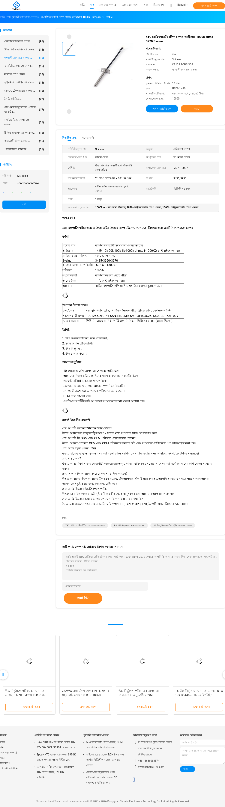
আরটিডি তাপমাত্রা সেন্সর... (24, 66)
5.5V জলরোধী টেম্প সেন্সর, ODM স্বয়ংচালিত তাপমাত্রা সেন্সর (104, 745)
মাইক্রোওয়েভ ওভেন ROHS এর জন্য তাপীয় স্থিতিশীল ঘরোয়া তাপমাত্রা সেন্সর (105, 760)
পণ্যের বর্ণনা (88, 137)
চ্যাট (24, 204)
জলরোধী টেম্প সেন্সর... (24, 141)
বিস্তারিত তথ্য (69, 137)
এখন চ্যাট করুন (209, 5)
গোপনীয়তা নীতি (9, 768)
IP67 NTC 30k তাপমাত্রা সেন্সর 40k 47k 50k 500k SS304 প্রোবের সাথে (56, 745)
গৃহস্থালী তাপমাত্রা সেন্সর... (24, 58)
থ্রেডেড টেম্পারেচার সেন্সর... (24, 91)
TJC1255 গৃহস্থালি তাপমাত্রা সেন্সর (129, 525)
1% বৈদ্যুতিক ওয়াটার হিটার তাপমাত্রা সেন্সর (173, 525)
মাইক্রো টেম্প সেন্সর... (24, 74)
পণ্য (2, 747)
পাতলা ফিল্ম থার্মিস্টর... (24, 149)
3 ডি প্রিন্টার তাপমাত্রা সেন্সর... (24, 50)
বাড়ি (2, 742)
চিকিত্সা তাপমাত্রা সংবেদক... (24, 133)
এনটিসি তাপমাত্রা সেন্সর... (24, 41)
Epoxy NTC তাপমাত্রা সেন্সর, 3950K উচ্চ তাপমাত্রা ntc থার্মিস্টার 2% (56, 757)
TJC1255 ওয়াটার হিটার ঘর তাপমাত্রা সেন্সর (85, 525)
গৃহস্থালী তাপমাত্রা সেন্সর (96, 735)
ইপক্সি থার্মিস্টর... (24, 99)
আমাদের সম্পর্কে (8, 752)
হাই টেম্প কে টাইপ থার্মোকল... (24, 83)
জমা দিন (82, 598)
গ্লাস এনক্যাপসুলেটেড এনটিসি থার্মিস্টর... (24, 109)
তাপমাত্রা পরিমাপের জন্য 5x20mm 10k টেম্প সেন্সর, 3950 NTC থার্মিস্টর (55, 772)
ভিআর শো (158, 4)
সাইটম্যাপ (5, 763)
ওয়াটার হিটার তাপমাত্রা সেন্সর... (24, 122)
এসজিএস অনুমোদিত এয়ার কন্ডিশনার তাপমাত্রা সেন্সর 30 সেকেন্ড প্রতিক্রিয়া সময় (101, 777)
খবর (2, 757)
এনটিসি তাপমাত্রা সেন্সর (46, 735)
